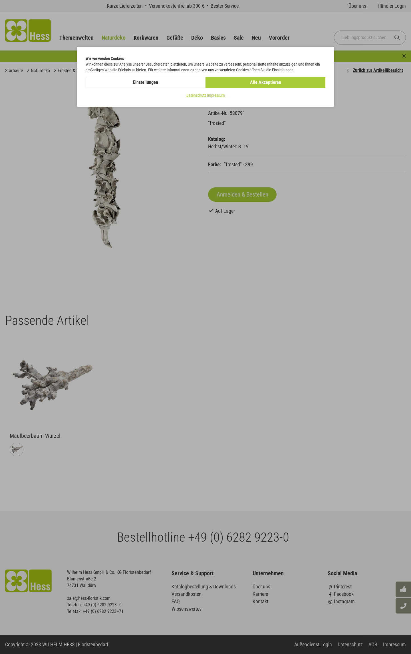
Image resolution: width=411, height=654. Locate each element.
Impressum (216, 95)
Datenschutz (196, 95)
